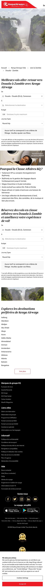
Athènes (4, 355)
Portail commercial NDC (9, 421)
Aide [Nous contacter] (8, 473)
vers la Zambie (35, 68)
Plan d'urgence (6, 458)
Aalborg (4, 317)
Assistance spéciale (7, 427)
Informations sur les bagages (10, 430)
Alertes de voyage (7, 479)
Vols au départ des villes (19, 521)
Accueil (4, 68)
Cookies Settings (22, 578)
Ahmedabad (6, 341)
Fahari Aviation (6, 399)
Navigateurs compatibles (9, 448)
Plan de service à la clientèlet (10, 455)
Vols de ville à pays (22, 523)
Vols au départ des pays (34, 521)
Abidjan (4, 324)
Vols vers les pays (10, 518)
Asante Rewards (6, 390)
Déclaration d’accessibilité (9, 461)
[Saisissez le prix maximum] (24, 114)
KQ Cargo (4, 393)
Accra (3, 335)
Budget (3, 110)
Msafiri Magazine (7, 402)
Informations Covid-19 (8, 486)
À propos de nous (7, 387)
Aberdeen (5, 321)
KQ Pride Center (6, 396)
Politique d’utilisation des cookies (12, 452)
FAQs (3, 476)
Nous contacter (6, 470)
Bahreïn (4, 362)
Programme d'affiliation (9, 418)
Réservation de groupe (8, 414)
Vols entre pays (33, 518)
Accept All (22, 584)
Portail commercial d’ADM (9, 424)
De (2, 91)
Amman (4, 345)
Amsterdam (5, 348)
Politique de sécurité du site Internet (12, 445)
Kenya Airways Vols (18, 68)
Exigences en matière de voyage (11, 482)
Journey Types (6, 119)
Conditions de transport (9, 442)
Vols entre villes (5, 521)
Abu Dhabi (5, 328)
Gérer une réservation (8, 411)
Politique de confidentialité (9, 439)
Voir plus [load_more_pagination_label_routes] (22, 371)
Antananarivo (6, 352)
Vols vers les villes (22, 518)
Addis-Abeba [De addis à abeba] (6, 338)
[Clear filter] (42, 96)
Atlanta (4, 359)
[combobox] (22, 96)
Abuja (3, 331)
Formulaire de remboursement (11, 489)
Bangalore (5, 365)
